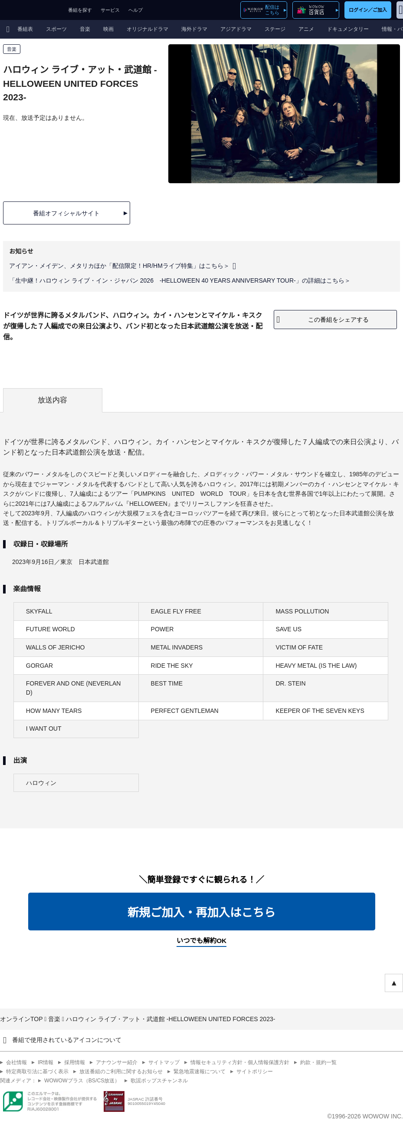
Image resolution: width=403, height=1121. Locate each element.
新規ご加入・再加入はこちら (201, 912)
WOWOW (32, 10)
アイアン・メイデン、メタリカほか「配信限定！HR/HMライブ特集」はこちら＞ (119, 266)
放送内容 (52, 400)
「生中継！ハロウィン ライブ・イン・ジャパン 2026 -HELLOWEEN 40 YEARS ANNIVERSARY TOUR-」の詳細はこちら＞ (180, 280)
